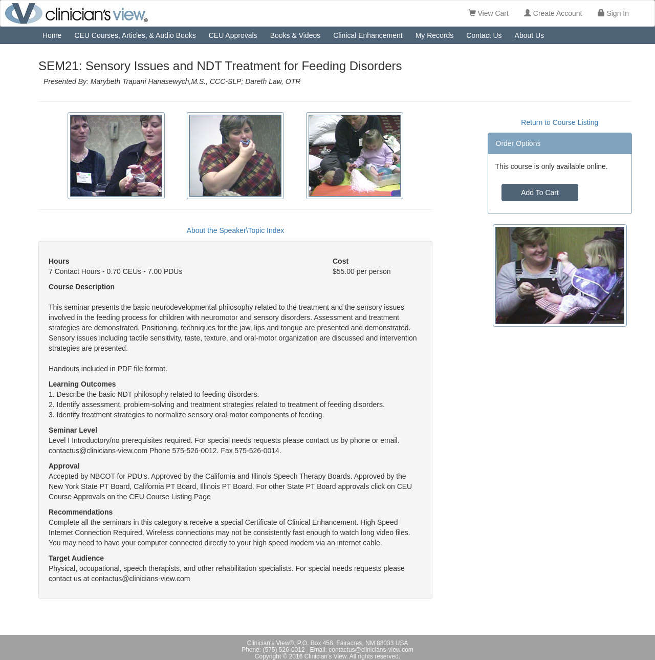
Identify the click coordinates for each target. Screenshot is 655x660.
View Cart (489, 13)
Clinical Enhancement (367, 35)
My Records (435, 35)
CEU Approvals (233, 35)
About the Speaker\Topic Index (236, 230)
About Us (529, 35)
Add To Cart (540, 192)
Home (51, 35)
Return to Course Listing (559, 122)
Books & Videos (295, 35)
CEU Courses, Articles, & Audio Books (134, 35)
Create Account (553, 13)
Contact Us (483, 35)
